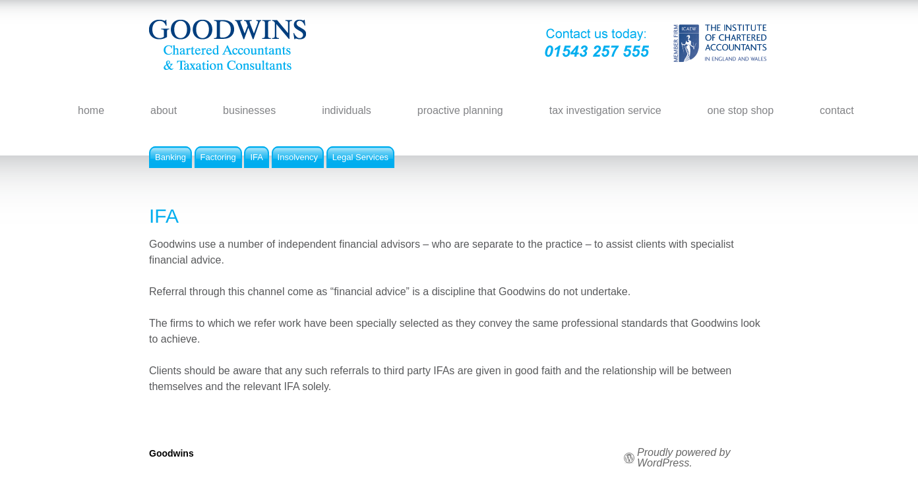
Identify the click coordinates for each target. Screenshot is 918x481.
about (163, 110)
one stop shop (741, 110)
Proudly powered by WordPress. (683, 457)
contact (837, 110)
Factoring (218, 157)
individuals (346, 110)
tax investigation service (605, 110)
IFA (256, 157)
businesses (249, 110)
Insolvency (298, 157)
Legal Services (360, 157)
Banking (170, 157)
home (91, 110)
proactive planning (460, 110)
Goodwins (171, 453)
